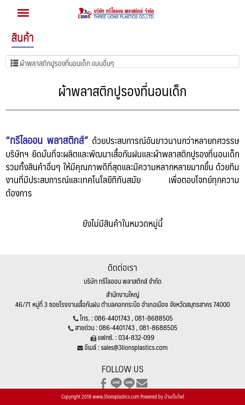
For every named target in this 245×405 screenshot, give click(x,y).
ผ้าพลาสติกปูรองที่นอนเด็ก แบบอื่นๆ (62, 62)
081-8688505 (154, 318)
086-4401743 (113, 318)
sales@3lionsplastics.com (134, 347)
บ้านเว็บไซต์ (174, 396)
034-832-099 (136, 337)
